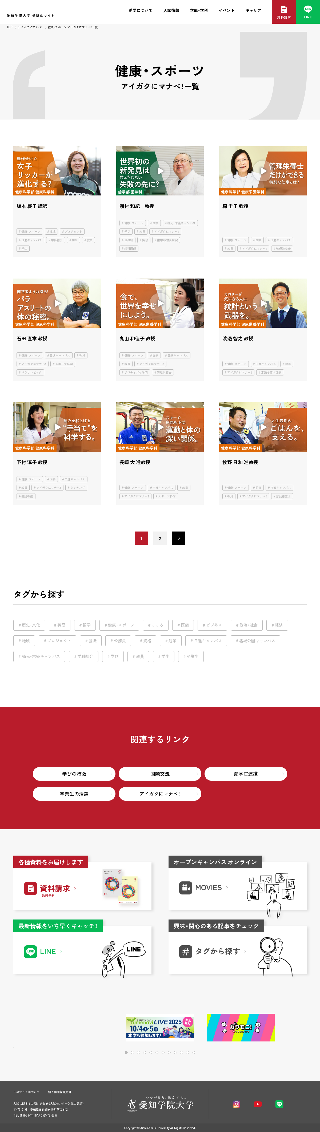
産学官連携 (246, 773)
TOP (9, 27)
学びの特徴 (74, 773)
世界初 (128, 240)
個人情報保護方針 (59, 1091)
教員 (90, 240)
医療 (155, 223)
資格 (147, 641)
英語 (61, 625)
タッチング (77, 487)
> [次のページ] (178, 538)
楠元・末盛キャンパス (181, 223)
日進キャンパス (31, 240)
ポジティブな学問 (136, 372)
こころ (157, 625)
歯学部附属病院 (167, 240)
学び (75, 240)
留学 (87, 625)
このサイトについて (26, 1091)
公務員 (120, 641)
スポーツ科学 (64, 364)
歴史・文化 (31, 625)
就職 (93, 641)
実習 (145, 240)
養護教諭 (27, 496)
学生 (24, 248)
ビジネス (214, 625)
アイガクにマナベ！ (30, 27)
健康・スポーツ (31, 231)
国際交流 (160, 773)
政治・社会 (248, 625)
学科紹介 (57, 240)
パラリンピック (31, 372)
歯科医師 (130, 248)
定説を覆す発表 (271, 372)
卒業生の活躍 (74, 793)
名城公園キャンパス (257, 641)
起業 (173, 641)
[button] (285, 1028)
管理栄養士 (283, 248)
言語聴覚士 (283, 496)
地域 (52, 231)
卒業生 (193, 656)
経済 (279, 625)
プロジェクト (73, 231)
